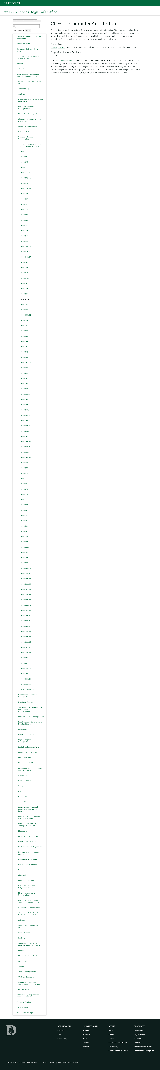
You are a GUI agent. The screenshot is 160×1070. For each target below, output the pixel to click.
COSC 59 (24, 336)
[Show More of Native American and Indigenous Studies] (17, 886)
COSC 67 (24, 378)
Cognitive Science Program (29, 126)
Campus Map (62, 1038)
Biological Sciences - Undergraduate (26, 108)
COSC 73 (24, 478)
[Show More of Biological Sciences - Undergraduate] (17, 107)
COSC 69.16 (26, 420)
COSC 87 (24, 531)
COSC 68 (24, 384)
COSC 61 (24, 347)
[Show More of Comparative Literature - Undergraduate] (17, 695)
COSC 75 (24, 489)
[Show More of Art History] (17, 94)
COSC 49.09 (26, 268)
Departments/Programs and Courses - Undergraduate (28, 75)
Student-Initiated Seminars (29, 956)
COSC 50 (24, 294)
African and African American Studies (30, 82)
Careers (111, 1038)
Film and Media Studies (27, 763)
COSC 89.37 (26, 652)
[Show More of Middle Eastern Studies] (17, 859)
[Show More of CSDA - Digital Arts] (18, 690)
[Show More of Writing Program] (17, 990)
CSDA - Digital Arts (27, 689)
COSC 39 (24, 231)
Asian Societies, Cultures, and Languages (30, 100)
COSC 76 (24, 494)
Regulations (21, 63)
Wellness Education (26, 977)
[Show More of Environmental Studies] (17, 752)
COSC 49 (24, 241)
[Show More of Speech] (17, 951)
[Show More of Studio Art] (17, 961)
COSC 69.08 (26, 394)
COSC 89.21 (26, 573)
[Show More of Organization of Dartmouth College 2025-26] (15, 56)
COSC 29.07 (26, 188)
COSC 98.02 (26, 674)
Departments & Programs (144, 1050)
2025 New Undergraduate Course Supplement (30, 37)
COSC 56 (24, 320)
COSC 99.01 (26, 679)
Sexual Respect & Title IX (118, 1050)
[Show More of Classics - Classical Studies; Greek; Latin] (17, 119)
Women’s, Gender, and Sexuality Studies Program (29, 983)
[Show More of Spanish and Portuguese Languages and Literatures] (17, 943)
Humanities (23, 796)
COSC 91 (24, 658)
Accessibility (113, 1046)
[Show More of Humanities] (17, 797)
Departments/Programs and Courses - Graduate (28, 996)
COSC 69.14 (26, 410)
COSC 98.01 (26, 668)
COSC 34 (24, 210)
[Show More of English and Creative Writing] (17, 747)
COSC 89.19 (26, 563)
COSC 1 (24, 152)
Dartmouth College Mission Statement (28, 50)
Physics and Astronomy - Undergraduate (28, 894)
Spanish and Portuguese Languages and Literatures (29, 944)
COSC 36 (24, 220)
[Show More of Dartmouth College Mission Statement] (15, 49)
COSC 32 (24, 204)
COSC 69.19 (26, 436)
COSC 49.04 (26, 246)
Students (86, 1034)
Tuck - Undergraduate (27, 972)
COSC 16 (24, 167)
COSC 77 (24, 500)
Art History (22, 94)
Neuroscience (23, 870)
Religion (21, 920)
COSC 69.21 (26, 447)
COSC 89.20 (26, 568)
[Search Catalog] (26, 26)
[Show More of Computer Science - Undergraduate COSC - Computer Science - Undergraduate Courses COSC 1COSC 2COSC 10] (17, 137)
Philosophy (22, 875)
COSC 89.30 (26, 616)
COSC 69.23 (26, 457)
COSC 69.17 (25, 426)
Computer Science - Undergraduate (26, 138)
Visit (59, 1034)
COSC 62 (24, 352)
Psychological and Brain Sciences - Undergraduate (28, 901)
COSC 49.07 (26, 257)
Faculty (86, 1030)
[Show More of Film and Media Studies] (17, 763)
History (21, 791)
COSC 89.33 (26, 631)
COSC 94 (24, 663)
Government (23, 786)
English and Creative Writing (29, 747)
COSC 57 (24, 326)
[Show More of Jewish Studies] (17, 802)
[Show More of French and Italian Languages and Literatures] (17, 768)
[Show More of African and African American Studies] (17, 81)
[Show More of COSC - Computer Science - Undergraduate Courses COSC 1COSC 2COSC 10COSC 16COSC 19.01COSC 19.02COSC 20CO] (18, 144)
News (110, 1030)
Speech (21, 951)
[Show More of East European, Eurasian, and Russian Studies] (17, 722)
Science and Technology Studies (28, 926)
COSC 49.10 (26, 273)
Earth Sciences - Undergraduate (31, 717)
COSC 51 (25, 299)
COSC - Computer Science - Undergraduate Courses (31, 145)
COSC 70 (24, 463)
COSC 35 (24, 215)
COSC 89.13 (26, 542)
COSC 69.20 (26, 442)
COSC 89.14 (26, 547)
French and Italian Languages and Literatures (30, 769)
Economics (22, 729)
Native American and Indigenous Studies (26, 887)
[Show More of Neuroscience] (17, 870)
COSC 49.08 (26, 262)
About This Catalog (24, 44)
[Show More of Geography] (17, 775)
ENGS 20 (61, 47)
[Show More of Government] (17, 786)
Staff (85, 1038)
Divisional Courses (26, 702)
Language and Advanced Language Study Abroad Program (28, 809)
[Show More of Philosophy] (17, 875)
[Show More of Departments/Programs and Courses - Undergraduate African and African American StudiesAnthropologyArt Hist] (15, 74)
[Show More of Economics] (17, 729)
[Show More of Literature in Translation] (17, 836)
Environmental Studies (27, 752)
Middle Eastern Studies (27, 859)
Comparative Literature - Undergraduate (28, 696)
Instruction (21, 69)
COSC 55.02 (26, 315)
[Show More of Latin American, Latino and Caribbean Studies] (17, 816)
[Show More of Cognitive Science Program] (17, 126)
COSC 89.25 (26, 589)
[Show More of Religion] (17, 920)
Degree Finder (139, 1034)
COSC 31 (24, 199)
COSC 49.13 (26, 289)
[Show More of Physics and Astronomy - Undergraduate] (17, 893)
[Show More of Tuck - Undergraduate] (17, 972)
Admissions (138, 1030)
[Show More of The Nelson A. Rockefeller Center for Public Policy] (17, 913)
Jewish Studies (24, 802)
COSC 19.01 (25, 173)
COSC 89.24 (26, 584)
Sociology (22, 938)
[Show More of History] (17, 791)
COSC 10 (24, 162)
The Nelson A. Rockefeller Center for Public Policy (28, 914)
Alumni (86, 1042)
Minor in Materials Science (29, 841)
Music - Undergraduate (27, 865)
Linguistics (22, 831)
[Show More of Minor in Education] (17, 734)
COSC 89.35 (26, 642)
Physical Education (26, 880)
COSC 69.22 (26, 452)
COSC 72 (24, 473)
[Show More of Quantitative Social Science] (17, 908)
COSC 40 (24, 236)
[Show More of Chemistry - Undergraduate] (17, 114)
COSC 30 (24, 194)
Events (111, 1034)
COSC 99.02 (26, 684)
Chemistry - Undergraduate (29, 114)
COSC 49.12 (25, 283)
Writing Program (25, 989)
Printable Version (24, 1002)
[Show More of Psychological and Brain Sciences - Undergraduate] (17, 900)
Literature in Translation (28, 836)
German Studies (24, 781)
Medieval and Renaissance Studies (29, 853)
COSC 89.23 (26, 579)
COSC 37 (24, 225)
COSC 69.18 (26, 431)
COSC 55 (24, 310)
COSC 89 (24, 536)
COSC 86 (24, 526)
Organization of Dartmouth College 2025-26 (28, 57)
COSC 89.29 (26, 610)
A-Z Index (138, 1038)
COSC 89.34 (26, 637)
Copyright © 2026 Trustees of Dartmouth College (22, 1062)
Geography (22, 775)
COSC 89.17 (25, 552)
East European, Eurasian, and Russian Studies (30, 723)
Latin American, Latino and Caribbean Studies (29, 817)
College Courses (25, 132)
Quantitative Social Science (29, 908)
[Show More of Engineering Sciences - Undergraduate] (17, 740)
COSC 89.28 (26, 605)
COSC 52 (24, 304)
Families (86, 1046)
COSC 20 (24, 183)
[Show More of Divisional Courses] (17, 702)
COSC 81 (24, 510)
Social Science (24, 933)
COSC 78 (24, 505)
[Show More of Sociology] (17, 938)
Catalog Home (22, 1007)
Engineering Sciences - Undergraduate (27, 741)
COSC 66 (24, 373)
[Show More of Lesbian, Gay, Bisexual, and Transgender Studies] (17, 824)
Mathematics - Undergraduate (30, 847)
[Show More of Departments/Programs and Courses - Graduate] (15, 995)
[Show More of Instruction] (15, 69)
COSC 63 (24, 357)
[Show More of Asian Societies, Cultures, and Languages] (17, 99)
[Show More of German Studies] (17, 781)
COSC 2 (24, 157)
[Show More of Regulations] (15, 64)
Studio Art (22, 961)
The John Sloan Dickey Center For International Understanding (30, 709)
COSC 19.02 (26, 178)
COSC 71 (24, 468)
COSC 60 (24, 341)
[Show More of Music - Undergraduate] (17, 865)
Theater (21, 966)
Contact (60, 1030)
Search (28, 30)
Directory (137, 1042)
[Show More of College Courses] (17, 132)
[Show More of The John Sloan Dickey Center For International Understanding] (17, 707)
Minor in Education (26, 734)
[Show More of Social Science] (17, 933)
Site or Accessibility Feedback (68, 1062)
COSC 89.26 (26, 594)
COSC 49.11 (25, 278)
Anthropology (23, 89)
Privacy (44, 1062)
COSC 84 (24, 521)
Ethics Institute (24, 758)
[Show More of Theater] (17, 966)
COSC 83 (24, 515)
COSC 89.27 (26, 600)
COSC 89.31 (26, 621)
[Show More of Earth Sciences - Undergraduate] (17, 717)
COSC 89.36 (26, 647)
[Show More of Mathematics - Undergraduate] (17, 847)
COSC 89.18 (26, 558)
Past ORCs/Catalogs (25, 1013)
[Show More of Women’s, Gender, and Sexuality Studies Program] (17, 982)
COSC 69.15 (26, 415)
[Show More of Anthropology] (17, 89)
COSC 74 (24, 484)
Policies (52, 1062)
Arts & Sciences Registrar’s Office (30, 11)
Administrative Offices (142, 1046)
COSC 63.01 (26, 362)
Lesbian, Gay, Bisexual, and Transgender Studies (29, 825)
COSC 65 (24, 368)
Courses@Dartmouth (63, 60)
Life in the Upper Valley (117, 1042)
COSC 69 (24, 389)
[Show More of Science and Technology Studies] (17, 925)
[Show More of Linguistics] (17, 831)
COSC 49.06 (26, 252)
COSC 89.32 (26, 626)
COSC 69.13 (26, 405)
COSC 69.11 (25, 399)
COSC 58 (24, 331)
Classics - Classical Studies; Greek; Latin (29, 120)
